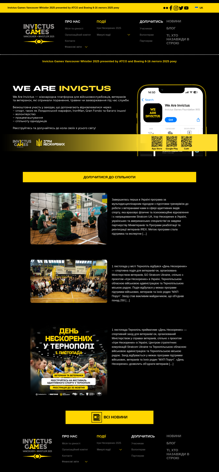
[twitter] (181, 8)
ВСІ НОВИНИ (109, 419)
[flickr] (165, 8)
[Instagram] (176, 7)
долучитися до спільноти (109, 178)
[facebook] (171, 8)
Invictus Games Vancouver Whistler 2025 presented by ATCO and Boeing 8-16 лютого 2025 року (109, 61)
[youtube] (186, 8)
